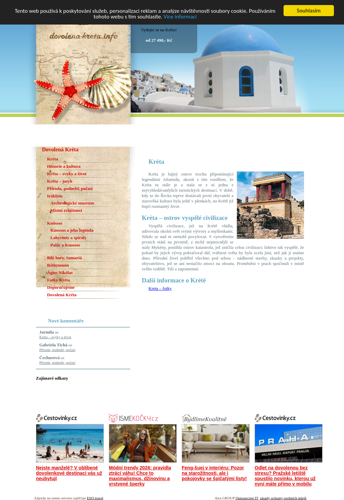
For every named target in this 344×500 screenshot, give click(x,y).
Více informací (180, 16)
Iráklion (54, 195)
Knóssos (54, 223)
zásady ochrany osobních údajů (283, 498)
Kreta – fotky (160, 288)
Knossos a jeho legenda (71, 230)
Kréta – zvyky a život (67, 173)
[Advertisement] (220, 149)
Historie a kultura (64, 166)
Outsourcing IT (246, 498)
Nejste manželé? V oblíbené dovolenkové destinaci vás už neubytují (69, 473)
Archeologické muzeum (72, 202)
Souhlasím (309, 10)
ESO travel (95, 498)
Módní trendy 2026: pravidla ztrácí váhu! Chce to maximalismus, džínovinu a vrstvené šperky (140, 476)
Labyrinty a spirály (68, 237)
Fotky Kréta (58, 279)
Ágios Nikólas (60, 272)
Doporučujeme (61, 287)
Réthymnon (58, 265)
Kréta (52, 158)
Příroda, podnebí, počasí (70, 188)
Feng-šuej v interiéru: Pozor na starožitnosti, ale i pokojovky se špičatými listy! (214, 473)
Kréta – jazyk (60, 181)
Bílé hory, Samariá (64, 257)
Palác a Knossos (65, 244)
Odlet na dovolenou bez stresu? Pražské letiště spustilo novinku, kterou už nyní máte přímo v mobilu (285, 476)
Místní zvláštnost (66, 210)
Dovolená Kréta (62, 294)
